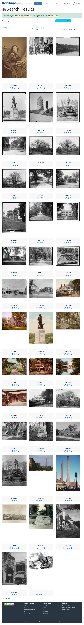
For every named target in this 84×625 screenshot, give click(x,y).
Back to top (6, 599)
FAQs (44, 607)
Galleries (47, 3)
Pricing (25, 607)
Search (38, 3)
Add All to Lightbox (68, 29)
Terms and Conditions (29, 609)
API (24, 611)
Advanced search (63, 21)
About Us (45, 606)
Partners (54, 3)
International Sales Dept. (68, 607)
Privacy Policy (27, 613)
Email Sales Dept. (66, 606)
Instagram (45, 613)
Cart (59, 3)
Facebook (45, 611)
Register (78, 3)
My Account (66, 3)
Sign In (73, 3)
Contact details (66, 609)
